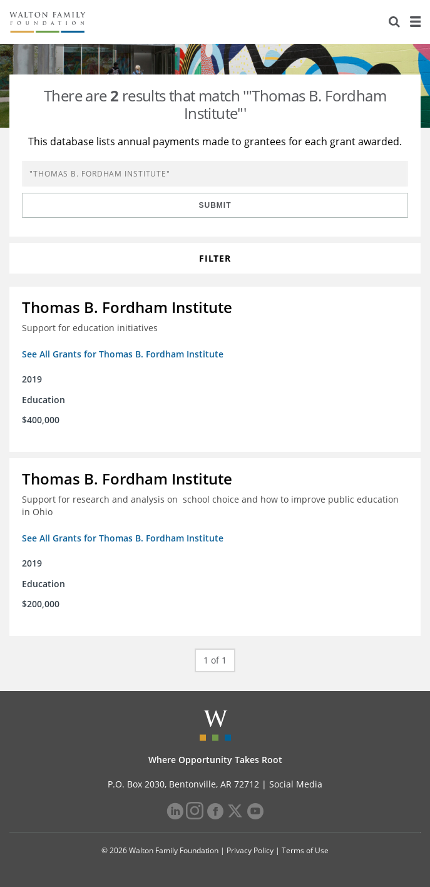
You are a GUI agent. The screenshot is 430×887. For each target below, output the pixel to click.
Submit (215, 205)
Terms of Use (305, 850)
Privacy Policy (250, 850)
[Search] (394, 22)
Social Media (295, 784)
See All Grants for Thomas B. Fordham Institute (122, 354)
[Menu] (415, 22)
